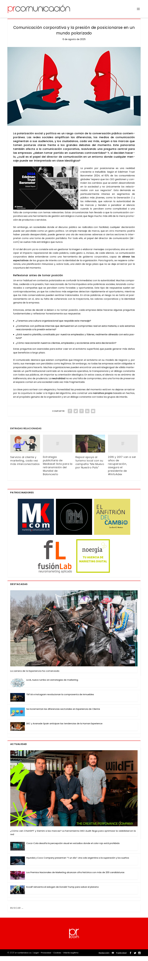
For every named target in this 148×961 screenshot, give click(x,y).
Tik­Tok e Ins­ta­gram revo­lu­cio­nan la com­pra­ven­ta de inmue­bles (60, 699)
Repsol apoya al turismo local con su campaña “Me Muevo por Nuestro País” (89, 467)
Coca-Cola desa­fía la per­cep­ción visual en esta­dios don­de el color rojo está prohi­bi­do (73, 848)
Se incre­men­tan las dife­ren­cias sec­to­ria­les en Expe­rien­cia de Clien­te (63, 713)
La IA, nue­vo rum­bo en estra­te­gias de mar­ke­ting (52, 684)
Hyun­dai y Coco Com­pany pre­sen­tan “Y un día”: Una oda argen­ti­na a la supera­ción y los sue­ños (77, 862)
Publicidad (121, 957)
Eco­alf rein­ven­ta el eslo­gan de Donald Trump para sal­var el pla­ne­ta (62, 891)
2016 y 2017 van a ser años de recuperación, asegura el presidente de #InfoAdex (122, 470)
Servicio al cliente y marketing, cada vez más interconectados (25, 465)
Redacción (104, 957)
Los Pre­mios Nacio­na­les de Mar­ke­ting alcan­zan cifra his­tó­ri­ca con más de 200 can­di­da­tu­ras (75, 877)
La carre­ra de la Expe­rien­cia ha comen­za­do (35, 675)
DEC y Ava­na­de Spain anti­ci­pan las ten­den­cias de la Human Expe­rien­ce (64, 728)
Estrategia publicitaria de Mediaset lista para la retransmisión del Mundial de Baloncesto (57, 470)
